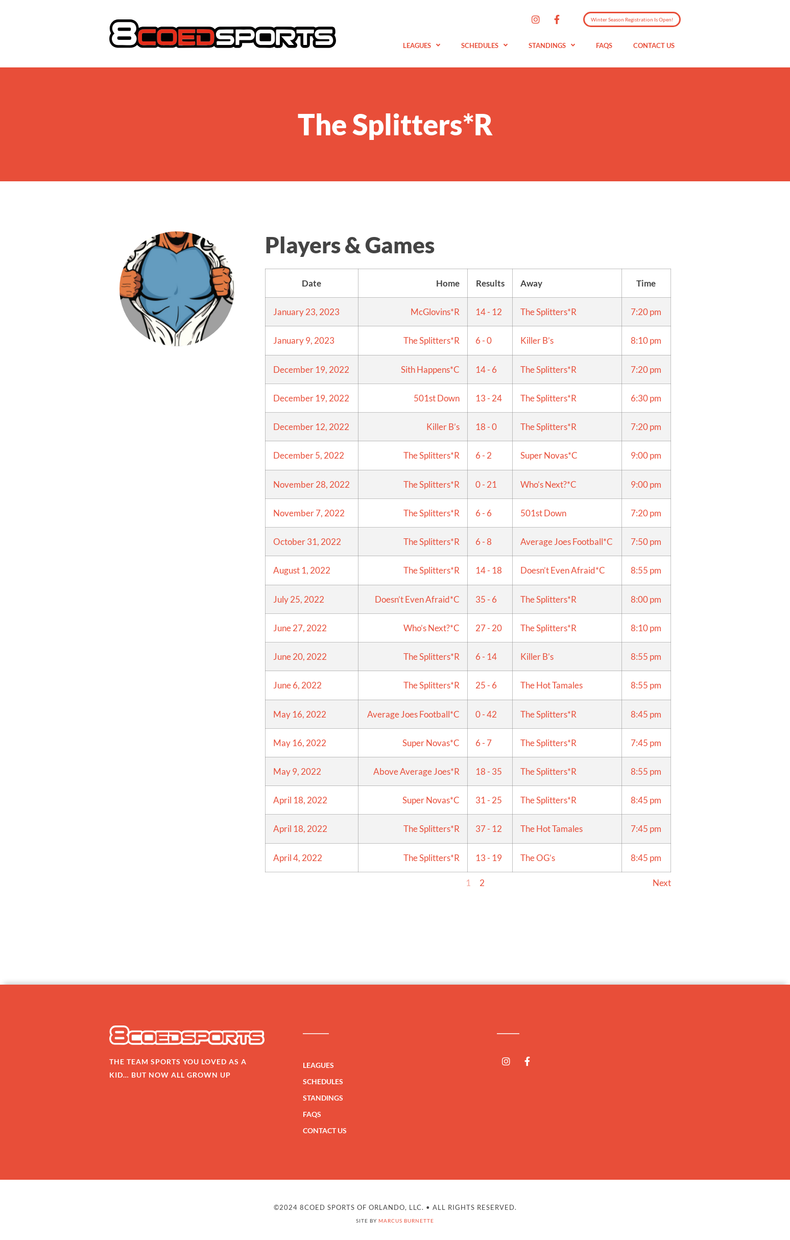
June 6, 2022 (297, 685)
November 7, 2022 (309, 513)
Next (662, 882)
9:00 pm (646, 455)
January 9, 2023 (303, 340)
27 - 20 (488, 628)
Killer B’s (537, 340)
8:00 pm (646, 599)
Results (490, 283)
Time (646, 283)
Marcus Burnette (406, 1221)
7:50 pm (646, 541)
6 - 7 (483, 742)
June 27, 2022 (300, 628)
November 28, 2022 (311, 484)
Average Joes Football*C (566, 541)
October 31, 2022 (307, 541)
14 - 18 (488, 570)
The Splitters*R (548, 311)
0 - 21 (486, 484)
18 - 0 (486, 426)
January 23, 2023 (306, 311)
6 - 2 (483, 455)
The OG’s (537, 857)
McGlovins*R (435, 311)
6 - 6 (483, 513)
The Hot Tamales (551, 685)
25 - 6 (486, 685)
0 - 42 (486, 714)
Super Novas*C (549, 455)
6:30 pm (646, 398)
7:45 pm (646, 742)
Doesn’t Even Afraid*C (562, 570)
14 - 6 (486, 369)
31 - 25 (488, 800)
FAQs (604, 45)
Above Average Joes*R (416, 771)
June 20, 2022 (300, 656)
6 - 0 (483, 340)
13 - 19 (488, 857)
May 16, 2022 (299, 714)
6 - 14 (486, 656)
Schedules (484, 45)
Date (311, 283)
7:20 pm (646, 311)
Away (531, 283)
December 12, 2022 (311, 426)
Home (448, 283)
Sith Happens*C (430, 369)
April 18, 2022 (300, 800)
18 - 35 (488, 771)
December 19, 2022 (311, 369)
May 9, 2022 (297, 771)
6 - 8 (483, 541)
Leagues (421, 45)
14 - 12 (488, 311)
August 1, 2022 (301, 570)
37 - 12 (488, 828)
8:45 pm (646, 714)
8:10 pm (646, 340)
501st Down (437, 398)
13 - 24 (488, 398)
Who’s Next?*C (548, 484)
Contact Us (654, 45)
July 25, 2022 (298, 599)
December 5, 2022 (308, 455)
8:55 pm (646, 570)
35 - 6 (486, 599)
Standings (552, 45)
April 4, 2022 (297, 857)
